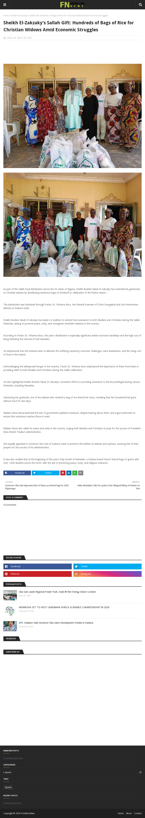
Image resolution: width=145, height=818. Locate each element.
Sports (73, 772)
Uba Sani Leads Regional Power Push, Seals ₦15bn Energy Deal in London (57, 591)
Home (6, 15)
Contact (138, 813)
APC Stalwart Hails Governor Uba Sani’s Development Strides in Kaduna (56, 622)
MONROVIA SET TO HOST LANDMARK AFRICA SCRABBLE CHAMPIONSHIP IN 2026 (64, 607)
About (129, 813)
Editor (10, 38)
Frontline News (28, 813)
